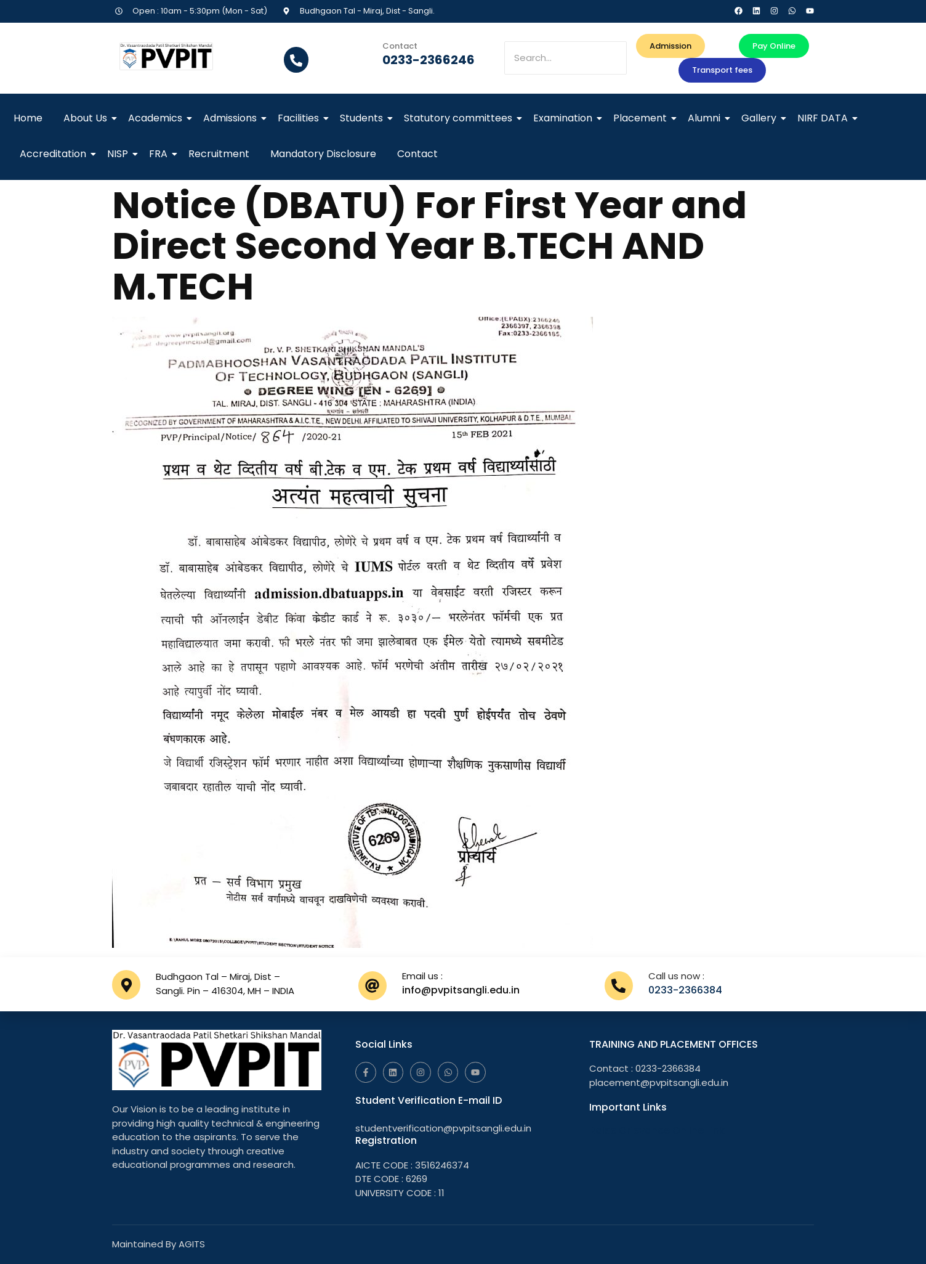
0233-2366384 (685, 990)
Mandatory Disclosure (323, 154)
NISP (119, 154)
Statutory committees (460, 118)
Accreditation (55, 154)
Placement (642, 118)
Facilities (300, 118)
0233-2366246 (428, 59)
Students (363, 118)
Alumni (706, 118)
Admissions (232, 118)
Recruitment (218, 154)
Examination (565, 118)
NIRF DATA (824, 118)
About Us (87, 118)
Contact (417, 154)
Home (28, 118)
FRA (160, 154)
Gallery (761, 118)
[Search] (565, 58)
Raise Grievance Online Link (657, 1130)
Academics (157, 118)
